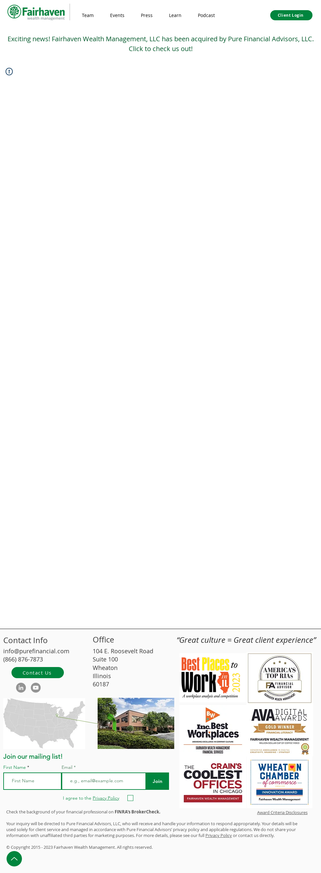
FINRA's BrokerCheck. (137, 812)
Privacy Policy (218, 835)
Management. (102, 847)
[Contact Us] (37, 672)
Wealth (81, 847)
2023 (48, 847)
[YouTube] (36, 688)
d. (151, 847)
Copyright (20, 847)
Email (68, 767)
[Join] (157, 781)
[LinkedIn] (21, 688)
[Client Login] (291, 15)
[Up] (14, 858)
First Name (14, 767)
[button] (175, 15)
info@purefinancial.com (36, 651)
